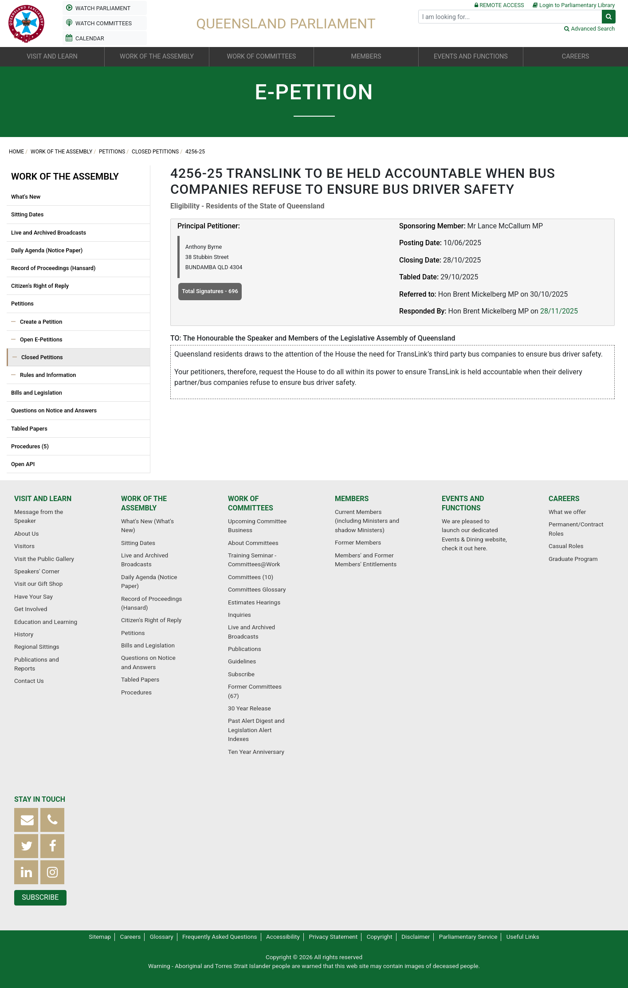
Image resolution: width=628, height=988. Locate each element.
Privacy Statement (333, 936)
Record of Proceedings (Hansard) (53, 268)
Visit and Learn (42, 498)
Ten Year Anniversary (256, 751)
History (23, 634)
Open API (23, 464)
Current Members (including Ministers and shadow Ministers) (367, 520)
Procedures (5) (30, 446)
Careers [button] (575, 56)
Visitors (24, 545)
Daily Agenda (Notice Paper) (46, 250)
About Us (26, 533)
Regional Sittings (36, 646)
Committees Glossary (257, 589)
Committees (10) (250, 576)
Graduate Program (573, 558)
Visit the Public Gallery (44, 558)
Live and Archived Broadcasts (48, 232)
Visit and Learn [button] (52, 56)
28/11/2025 (559, 311)
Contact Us (29, 680)
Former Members (358, 542)
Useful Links (522, 936)
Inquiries (239, 614)
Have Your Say (33, 596)
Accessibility (283, 936)
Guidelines (242, 661)
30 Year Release (249, 708)
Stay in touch (39, 799)
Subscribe (241, 674)
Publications (244, 648)
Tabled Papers (29, 428)
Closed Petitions (155, 152)
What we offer (567, 511)
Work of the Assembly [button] (157, 56)
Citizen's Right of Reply (40, 285)
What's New (25, 196)
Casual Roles (566, 545)
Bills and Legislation (36, 392)
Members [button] (366, 56)
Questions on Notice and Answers (54, 410)
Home (16, 152)
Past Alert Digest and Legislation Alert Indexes (256, 729)
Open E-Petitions (41, 339)
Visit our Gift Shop (38, 583)
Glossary (161, 936)
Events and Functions (463, 503)
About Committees (253, 542)
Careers (564, 498)
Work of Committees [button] (261, 56)
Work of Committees (250, 503)
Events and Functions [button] (471, 56)
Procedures (136, 692)
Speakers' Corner (36, 571)
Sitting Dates (27, 214)
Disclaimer (415, 936)
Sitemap (100, 936)
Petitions (112, 152)
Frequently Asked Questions (219, 936)
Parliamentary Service (468, 936)
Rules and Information (48, 375)
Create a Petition (41, 321)
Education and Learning (45, 621)
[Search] (510, 17)
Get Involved (30, 608)
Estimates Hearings (254, 602)
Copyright (379, 936)
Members (352, 498)
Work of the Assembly (61, 152)
